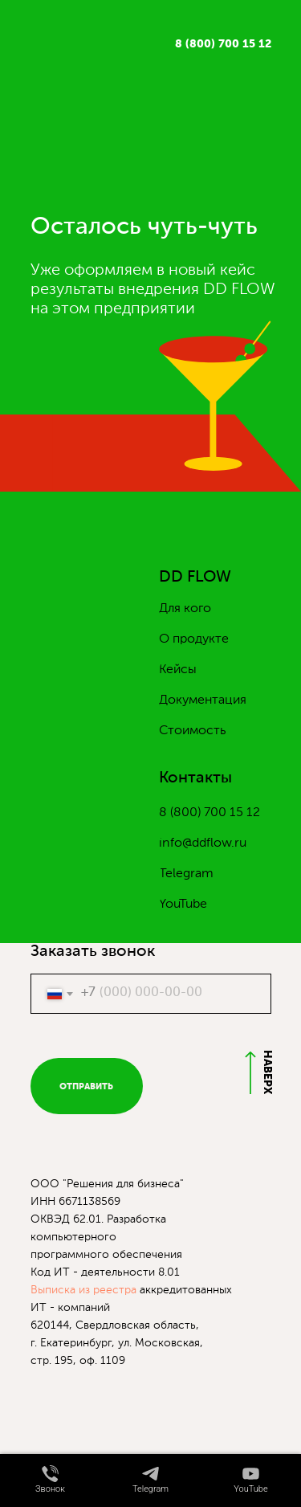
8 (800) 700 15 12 (223, 44)
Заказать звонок (93, 952)
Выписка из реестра (83, 1290)
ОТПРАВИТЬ (86, 1086)
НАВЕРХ (267, 1072)
